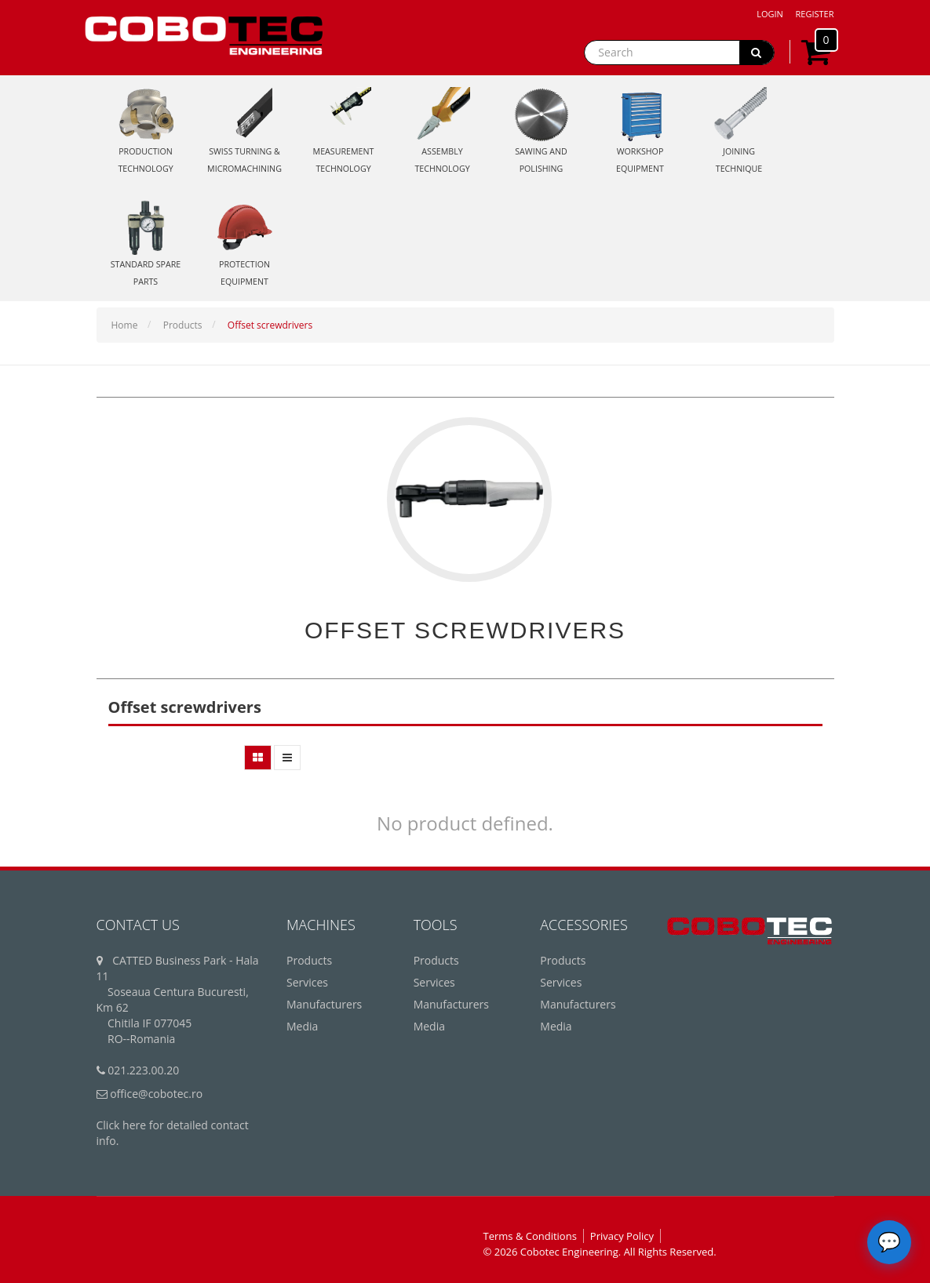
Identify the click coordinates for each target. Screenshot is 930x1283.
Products (182, 325)
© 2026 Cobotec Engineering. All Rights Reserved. (600, 1252)
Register (815, 14)
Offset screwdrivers (270, 325)
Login (770, 14)
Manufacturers (324, 1004)
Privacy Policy (622, 1236)
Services (307, 982)
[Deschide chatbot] (889, 1242)
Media (302, 1026)
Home (124, 325)
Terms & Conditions (530, 1236)
